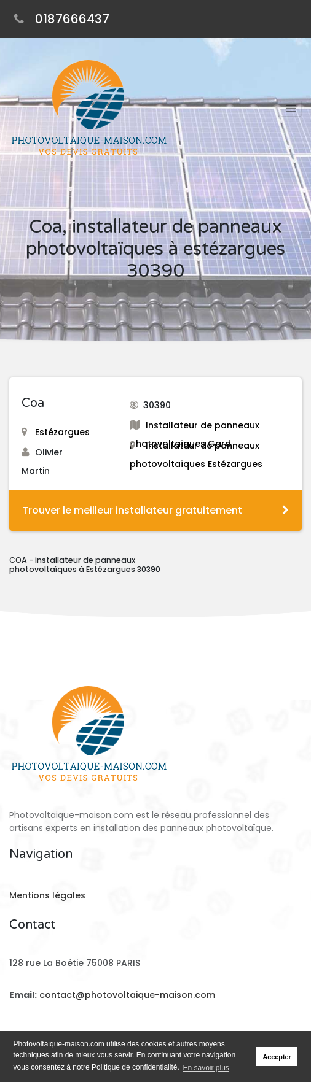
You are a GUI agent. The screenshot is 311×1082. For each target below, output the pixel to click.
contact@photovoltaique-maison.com (126, 995)
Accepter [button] (277, 1057)
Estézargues (56, 432)
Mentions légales (47, 895)
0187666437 (72, 19)
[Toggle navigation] (291, 109)
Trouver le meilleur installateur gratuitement (155, 510)
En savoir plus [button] (206, 1068)
